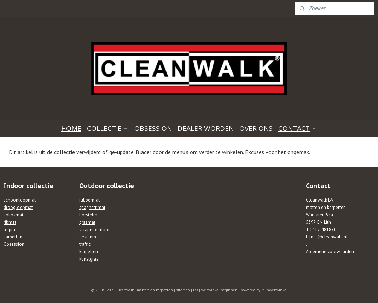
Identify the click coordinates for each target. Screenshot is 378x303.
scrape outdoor (94, 230)
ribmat (10, 222)
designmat (89, 237)
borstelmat (90, 215)
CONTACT (297, 128)
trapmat (11, 230)
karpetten (13, 237)
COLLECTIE (108, 128)
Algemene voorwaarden (330, 252)
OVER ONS (256, 128)
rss (195, 289)
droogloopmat (18, 207)
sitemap (183, 289)
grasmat (87, 222)
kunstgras (88, 259)
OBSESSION (153, 128)
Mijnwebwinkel (274, 289)
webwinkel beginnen (219, 289)
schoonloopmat (20, 200)
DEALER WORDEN (206, 128)
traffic (85, 244)
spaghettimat (92, 207)
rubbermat (89, 200)
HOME (71, 128)
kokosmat (13, 215)
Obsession (14, 244)
